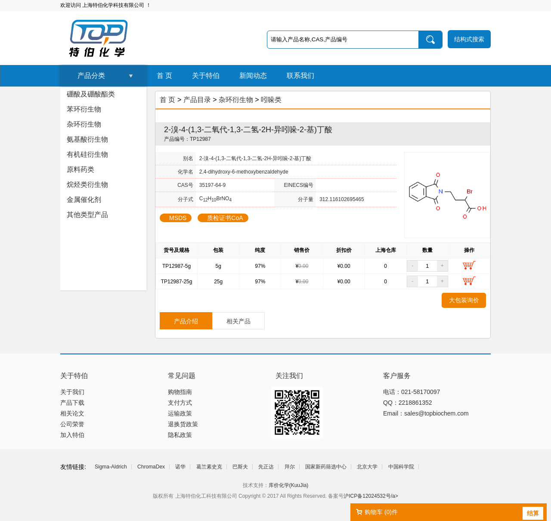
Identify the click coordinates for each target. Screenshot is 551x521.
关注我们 (289, 375)
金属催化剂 (84, 199)
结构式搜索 (469, 39)
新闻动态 (253, 75)
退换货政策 (183, 424)
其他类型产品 (87, 214)
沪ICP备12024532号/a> (371, 496)
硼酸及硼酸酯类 (91, 94)
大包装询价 (464, 300)
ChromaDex (151, 466)
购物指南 (180, 391)
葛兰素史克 (209, 466)
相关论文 (72, 413)
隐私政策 (180, 434)
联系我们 (300, 75)
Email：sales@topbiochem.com (426, 413)
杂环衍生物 (84, 124)
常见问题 (181, 375)
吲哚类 (271, 99)
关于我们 (72, 391)
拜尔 (290, 466)
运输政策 (180, 413)
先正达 (266, 466)
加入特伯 (72, 434)
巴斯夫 (240, 466)
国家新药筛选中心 (326, 466)
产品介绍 (186, 321)
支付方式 (180, 402)
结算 (533, 513)
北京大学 (367, 466)
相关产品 (238, 321)
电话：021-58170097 (411, 391)
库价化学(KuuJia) (289, 485)
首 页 (164, 75)
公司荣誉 (72, 424)
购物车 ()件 (381, 512)
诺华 (180, 466)
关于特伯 (206, 75)
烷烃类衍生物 (87, 184)
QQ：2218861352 (407, 402)
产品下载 (72, 402)
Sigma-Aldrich (111, 466)
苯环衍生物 (84, 109)
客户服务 (397, 375)
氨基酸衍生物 (87, 139)
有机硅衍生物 (87, 154)
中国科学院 (401, 466)
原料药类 (80, 169)
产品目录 (197, 99)
